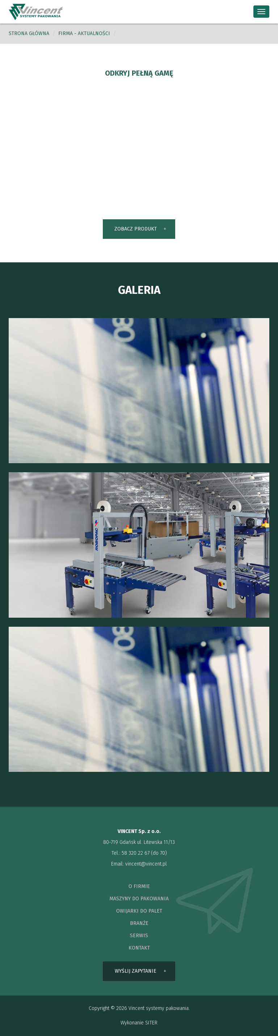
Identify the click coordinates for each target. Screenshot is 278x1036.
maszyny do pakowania (139, 899)
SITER (151, 1023)
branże (139, 923)
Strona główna (29, 33)
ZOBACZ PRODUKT (135, 229)
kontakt (139, 948)
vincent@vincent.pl (146, 864)
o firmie (139, 886)
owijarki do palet (139, 911)
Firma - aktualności (84, 33)
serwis (139, 936)
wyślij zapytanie (135, 971)
